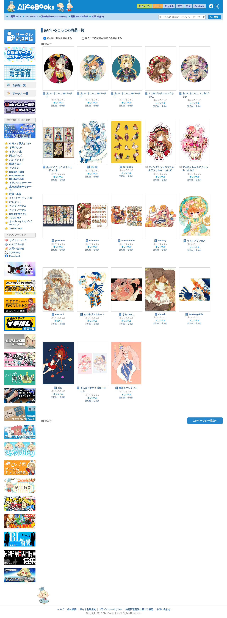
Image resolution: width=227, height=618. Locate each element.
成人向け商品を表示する (57, 38)
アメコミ (14, 168)
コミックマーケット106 (20, 198)
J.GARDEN (15, 228)
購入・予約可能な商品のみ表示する (102, 38)
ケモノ (13, 143)
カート (157, 6)
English (169, 6)
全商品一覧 (16, 85)
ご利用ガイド (15, 16)
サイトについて (18, 240)
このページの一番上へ (205, 420)
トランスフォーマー (20, 182)
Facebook (14, 256)
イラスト (58, 321)
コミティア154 (17, 206)
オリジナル (15, 147)
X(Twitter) (14, 252)
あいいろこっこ (58, 100)
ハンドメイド (16, 159)
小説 (18, 194)
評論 (11, 194)
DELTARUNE (16, 179)
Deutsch (199, 6)
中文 (180, 6)
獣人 (21, 143)
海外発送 (54, 16)
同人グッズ (15, 155)
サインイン (144, 6)
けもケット (15, 202)
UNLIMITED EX (17, 214)
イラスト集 (15, 151)
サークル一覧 (17, 93)
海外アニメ (15, 164)
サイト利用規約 (88, 609)
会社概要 (71, 609)
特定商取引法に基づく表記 (139, 609)
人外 (28, 143)
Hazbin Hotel (16, 172)
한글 (188, 6)
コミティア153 (17, 210)
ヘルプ (60, 609)
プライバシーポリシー (110, 609)
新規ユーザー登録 (79, 16)
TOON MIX (15, 217)
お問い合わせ (97, 16)
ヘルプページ (31, 16)
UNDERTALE (16, 175)
